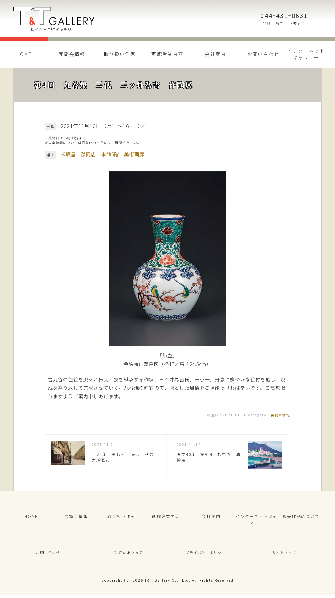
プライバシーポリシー (205, 554)
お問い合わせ (263, 54)
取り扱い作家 (120, 54)
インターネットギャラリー (306, 54)
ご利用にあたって (127, 554)
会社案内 (215, 54)
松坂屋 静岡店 (78, 154)
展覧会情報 (71, 54)
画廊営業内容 (167, 54)
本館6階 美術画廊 (122, 154)
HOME (23, 54)
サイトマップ (284, 554)
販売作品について (300, 517)
